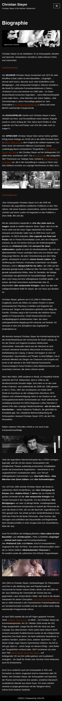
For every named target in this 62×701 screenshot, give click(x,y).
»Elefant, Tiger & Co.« (17, 620)
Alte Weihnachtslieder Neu (26, 104)
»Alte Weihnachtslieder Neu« (46, 599)
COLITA (40, 698)
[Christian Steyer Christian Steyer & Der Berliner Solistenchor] (18, 6)
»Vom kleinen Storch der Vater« (25, 653)
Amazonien (39, 155)
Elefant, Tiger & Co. (12, 142)
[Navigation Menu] (57, 6)
